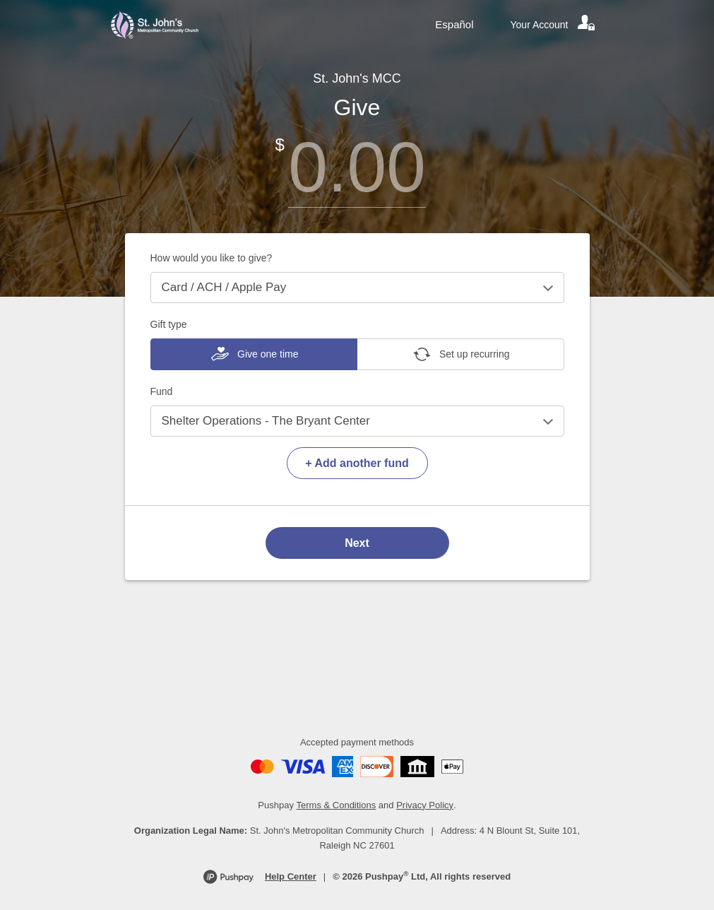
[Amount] (357, 167)
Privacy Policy (424, 805)
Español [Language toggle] (454, 24)
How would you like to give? (211, 258)
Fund (161, 391)
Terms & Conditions (336, 805)
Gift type (168, 324)
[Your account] (554, 25)
